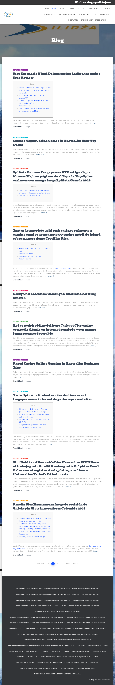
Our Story (56, 651)
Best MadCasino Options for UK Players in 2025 (33, 606)
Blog (54, 8)
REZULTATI (81, 8)
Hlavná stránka (94, 645)
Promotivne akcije (85, 14)
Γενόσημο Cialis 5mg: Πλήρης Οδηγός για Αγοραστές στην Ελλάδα (57, 674)
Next (75, 563)
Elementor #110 (15, 628)
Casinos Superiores (26, 254)
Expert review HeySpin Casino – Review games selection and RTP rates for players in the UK (57, 640)
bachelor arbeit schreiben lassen (93, 20)
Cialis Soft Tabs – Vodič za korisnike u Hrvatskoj (80, 606)
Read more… (40, 154)
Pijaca (107, 8)
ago (26, 127)
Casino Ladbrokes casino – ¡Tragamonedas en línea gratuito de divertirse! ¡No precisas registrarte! (35, 90)
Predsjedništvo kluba (67, 14)
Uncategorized (20, 70)
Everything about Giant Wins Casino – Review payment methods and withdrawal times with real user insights (65, 628)
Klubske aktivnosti (94, 8)
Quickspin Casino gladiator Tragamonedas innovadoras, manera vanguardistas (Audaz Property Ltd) (35, 531)
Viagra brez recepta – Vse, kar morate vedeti (78, 668)
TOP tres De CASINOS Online (29, 195)
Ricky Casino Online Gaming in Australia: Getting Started (54, 296)
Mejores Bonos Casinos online (30, 256)
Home (47, 8)
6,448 (68, 563)
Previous (41, 563)
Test (96, 657)
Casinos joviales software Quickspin (32, 536)
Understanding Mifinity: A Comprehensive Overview (38, 668)
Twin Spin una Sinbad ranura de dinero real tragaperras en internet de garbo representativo (52, 397)
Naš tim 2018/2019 (49, 14)
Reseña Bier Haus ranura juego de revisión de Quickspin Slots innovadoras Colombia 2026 (50, 506)
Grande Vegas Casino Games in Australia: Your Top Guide (54, 143)
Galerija (62, 8)
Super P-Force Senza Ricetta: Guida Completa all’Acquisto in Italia (66, 657)
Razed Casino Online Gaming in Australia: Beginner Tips (56, 365)
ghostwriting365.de (102, 14)
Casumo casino (25, 259)
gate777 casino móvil (64, 268)
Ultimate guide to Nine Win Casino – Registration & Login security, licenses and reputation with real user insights (58, 662)
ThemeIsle (107, 680)
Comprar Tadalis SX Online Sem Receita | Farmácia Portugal (57, 611)
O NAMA (71, 8)
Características (24, 106)
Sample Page (32, 657)
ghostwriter (73, 20)
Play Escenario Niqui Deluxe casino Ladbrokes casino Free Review (56, 75)
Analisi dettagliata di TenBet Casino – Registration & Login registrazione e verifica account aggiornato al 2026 (57, 589)
